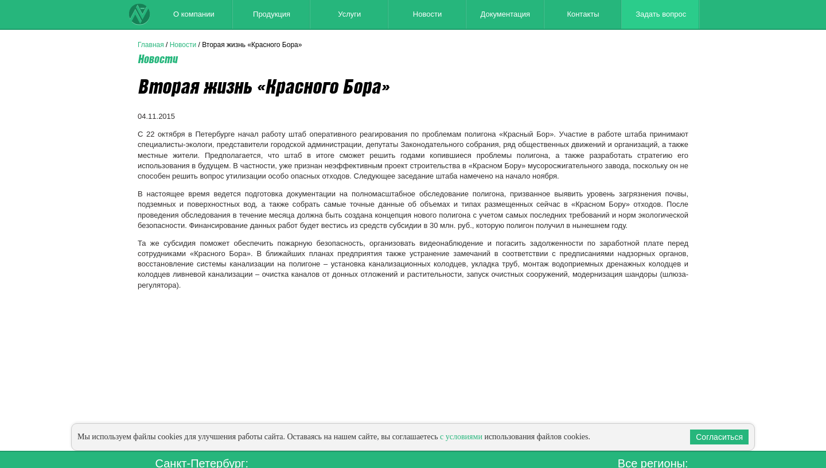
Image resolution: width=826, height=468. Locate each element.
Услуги (349, 14)
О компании (194, 14)
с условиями (461, 436)
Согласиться (719, 437)
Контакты (583, 14)
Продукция (271, 14)
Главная (151, 45)
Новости (427, 14)
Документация (505, 14)
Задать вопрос (661, 14)
